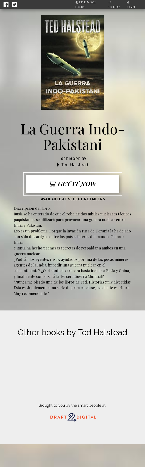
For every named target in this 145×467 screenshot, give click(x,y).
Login (130, 5)
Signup (114, 5)
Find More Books (85, 4)
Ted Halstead (74, 164)
